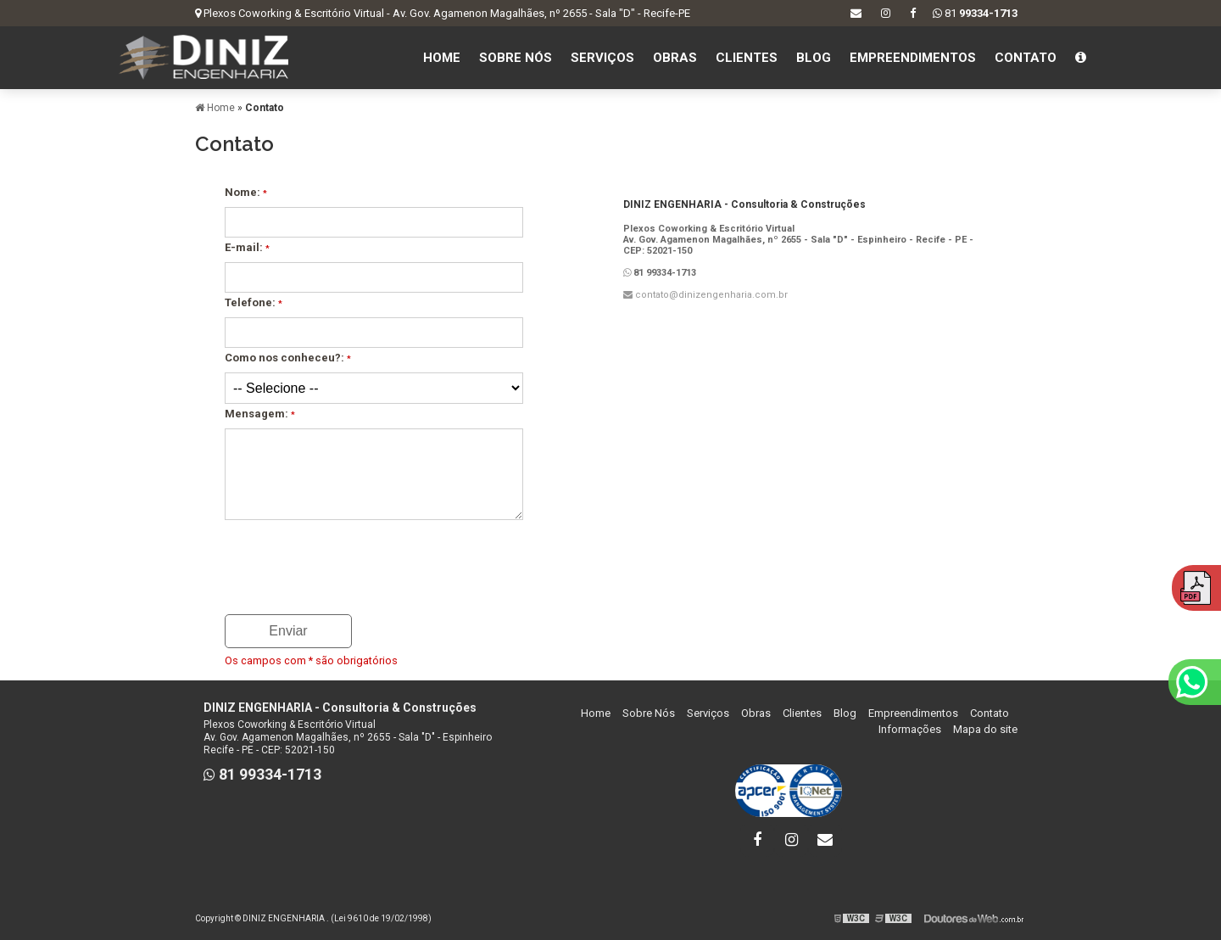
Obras (675, 57)
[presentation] (328, 561)
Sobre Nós (515, 57)
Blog (813, 57)
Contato (1026, 57)
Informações (909, 729)
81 (975, 13)
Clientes (747, 57)
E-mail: (247, 247)
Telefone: (253, 302)
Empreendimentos (913, 57)
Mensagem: (260, 413)
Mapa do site (985, 729)
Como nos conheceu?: (288, 357)
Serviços (602, 57)
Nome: (246, 192)
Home (441, 57)
